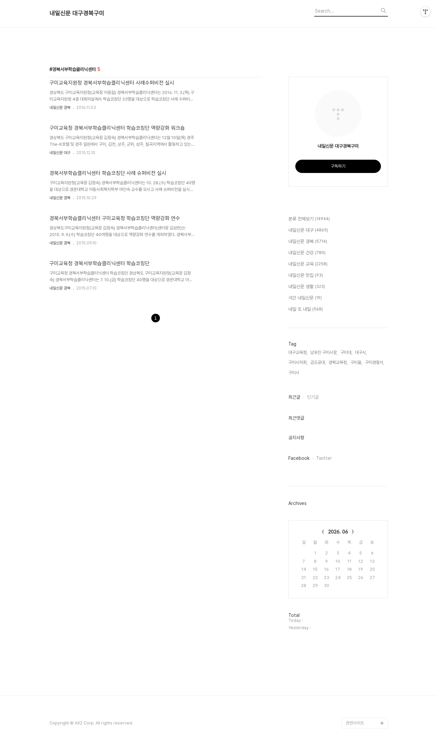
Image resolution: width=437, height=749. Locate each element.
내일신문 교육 (308, 264)
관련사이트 (355, 722)
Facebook (299, 458)
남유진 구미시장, (324, 352)
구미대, (346, 352)
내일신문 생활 (306, 287)
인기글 (313, 397)
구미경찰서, (374, 362)
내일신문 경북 (59, 107)
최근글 (294, 397)
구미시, (294, 372)
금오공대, (318, 362)
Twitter (324, 458)
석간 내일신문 (305, 298)
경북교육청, (338, 362)
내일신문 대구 (59, 152)
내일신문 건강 (307, 253)
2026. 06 (338, 532)
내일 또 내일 (305, 309)
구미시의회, (298, 362)
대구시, (361, 352)
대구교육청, (298, 352)
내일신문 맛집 (305, 275)
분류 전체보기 (309, 219)
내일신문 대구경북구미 (76, 13)
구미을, (356, 362)
